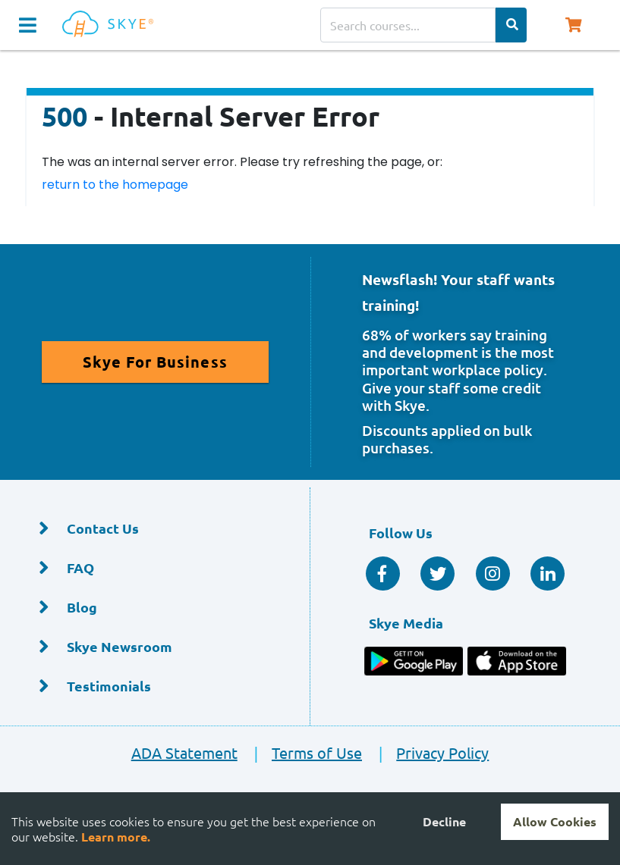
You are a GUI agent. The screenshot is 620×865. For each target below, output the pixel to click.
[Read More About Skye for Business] (155, 362)
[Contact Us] (154, 529)
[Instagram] (493, 573)
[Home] (110, 25)
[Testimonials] (154, 686)
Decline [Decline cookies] (444, 821)
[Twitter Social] (437, 573)
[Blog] (154, 607)
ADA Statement (184, 752)
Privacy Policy (427, 752)
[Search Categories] (511, 25)
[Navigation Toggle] (27, 25)
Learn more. (115, 837)
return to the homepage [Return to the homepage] (115, 184)
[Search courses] (408, 25)
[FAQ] (154, 568)
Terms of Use (301, 752)
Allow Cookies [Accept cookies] (554, 821)
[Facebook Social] (383, 573)
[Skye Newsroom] (154, 647)
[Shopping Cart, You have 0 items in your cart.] (574, 25)
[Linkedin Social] (547, 573)
